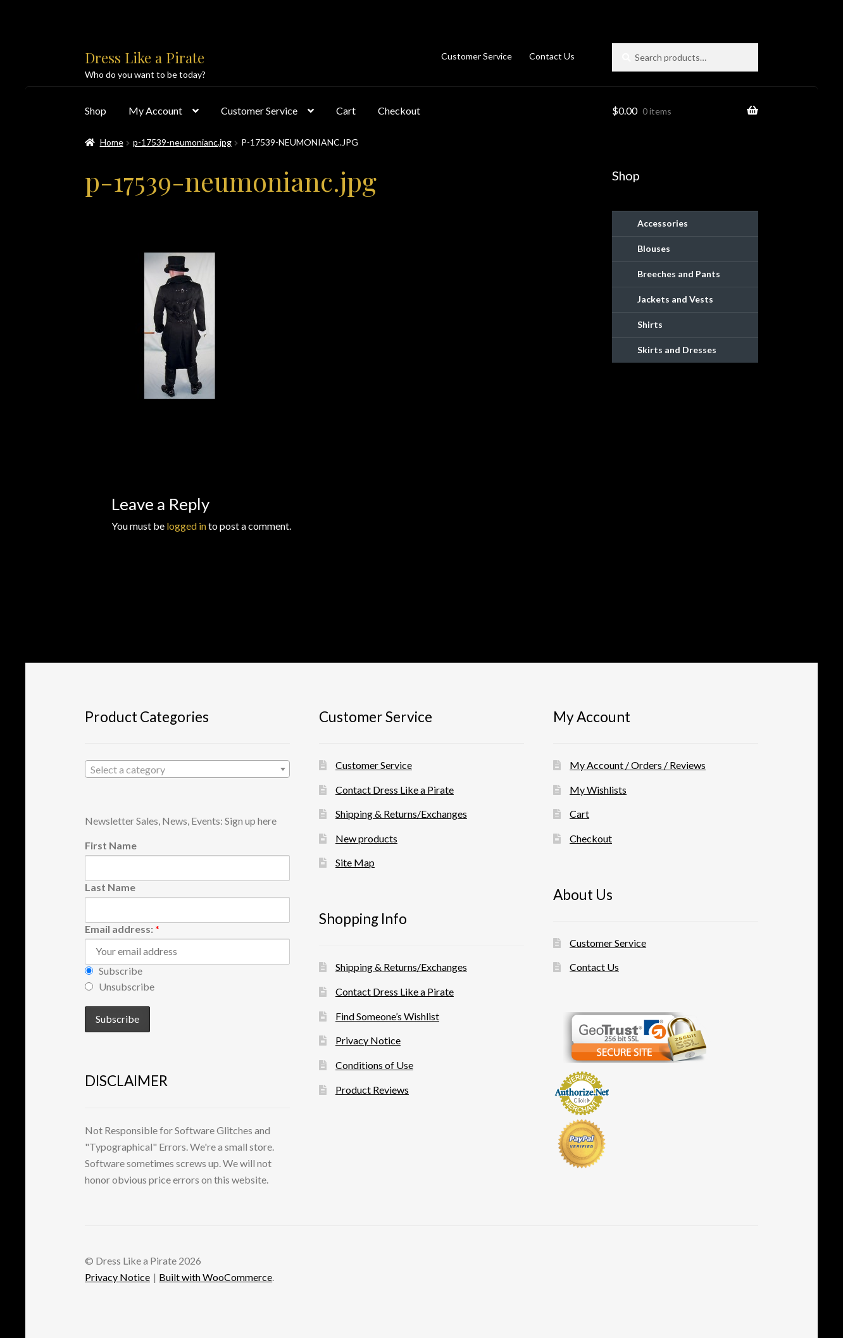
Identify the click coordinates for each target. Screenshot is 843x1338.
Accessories (662, 223)
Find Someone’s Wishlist (387, 1016)
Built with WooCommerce (215, 1277)
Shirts (650, 324)
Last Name (110, 887)
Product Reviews (372, 1090)
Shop (95, 110)
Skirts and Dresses (676, 349)
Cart (346, 110)
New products (366, 838)
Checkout (399, 110)
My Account (155, 110)
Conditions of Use (374, 1065)
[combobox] (187, 769)
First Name (111, 845)
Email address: (122, 929)
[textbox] (187, 769)
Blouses (653, 248)
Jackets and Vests (675, 299)
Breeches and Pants (678, 273)
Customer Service (476, 56)
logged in (186, 526)
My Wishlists (598, 790)
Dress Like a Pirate (144, 57)
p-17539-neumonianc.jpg (182, 142)
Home (111, 142)
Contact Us (552, 56)
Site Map (355, 862)
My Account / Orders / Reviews (638, 765)
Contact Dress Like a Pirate (394, 790)
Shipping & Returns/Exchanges (401, 814)
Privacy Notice (368, 1040)
